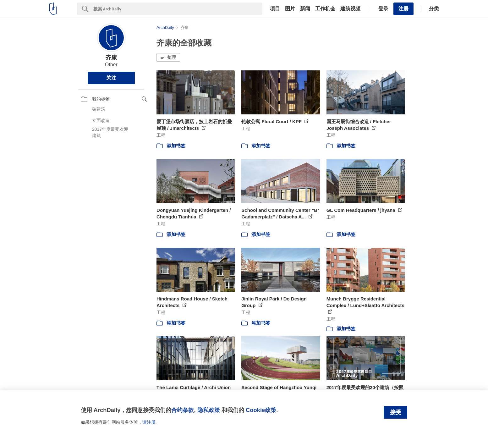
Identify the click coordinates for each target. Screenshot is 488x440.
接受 (395, 412)
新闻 (305, 8)
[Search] (177, 9)
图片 (290, 8)
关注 (111, 77)
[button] (168, 57)
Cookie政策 (261, 410)
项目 (275, 8)
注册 (403, 8)
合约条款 (182, 410)
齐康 (111, 57)
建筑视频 (350, 8)
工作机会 (325, 8)
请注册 (149, 422)
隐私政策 (208, 410)
